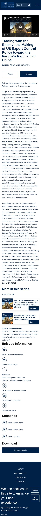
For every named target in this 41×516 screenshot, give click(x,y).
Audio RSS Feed (13, 437)
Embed (29, 74)
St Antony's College (19, 390)
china (19, 377)
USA (23, 377)
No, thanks (35, 498)
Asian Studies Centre (20, 64)
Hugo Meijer (13, 364)
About (20, 469)
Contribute (20, 477)
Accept (35, 490)
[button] (20, 26)
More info (4, 515)
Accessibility (20, 473)
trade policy (11, 377)
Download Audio (20, 450)
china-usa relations (9, 380)
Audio (10, 74)
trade (4, 377)
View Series (6, 294)
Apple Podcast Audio (15, 429)
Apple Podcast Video (15, 423)
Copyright (20, 481)
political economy (24, 380)
